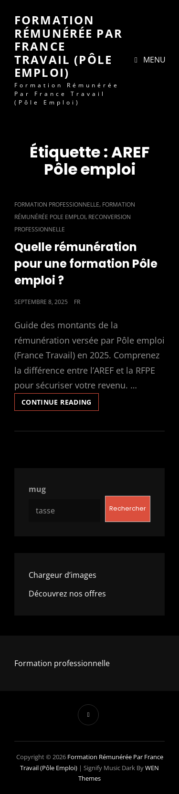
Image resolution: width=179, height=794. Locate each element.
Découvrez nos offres (67, 593)
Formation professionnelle (56, 204)
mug (37, 489)
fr (77, 302)
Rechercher (127, 508)
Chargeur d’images (62, 575)
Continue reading (60, 400)
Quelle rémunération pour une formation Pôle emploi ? (86, 263)
